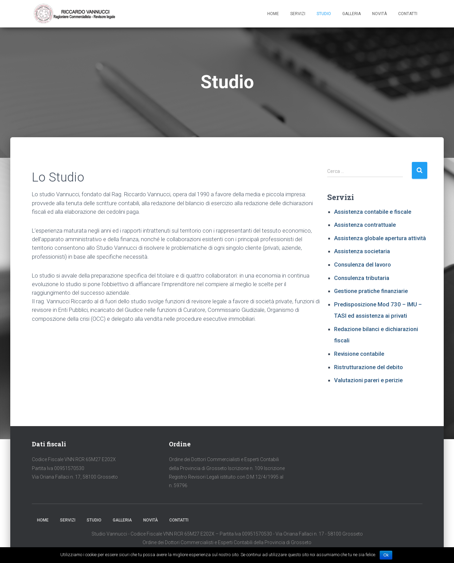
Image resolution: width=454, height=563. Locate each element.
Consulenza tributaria (361, 278)
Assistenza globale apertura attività (380, 239)
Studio (324, 14)
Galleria (351, 14)
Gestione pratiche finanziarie (371, 292)
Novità (379, 14)
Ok (386, 555)
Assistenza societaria (362, 252)
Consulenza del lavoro (362, 265)
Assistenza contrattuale (365, 225)
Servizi (297, 14)
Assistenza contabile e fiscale (372, 212)
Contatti (407, 14)
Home (273, 14)
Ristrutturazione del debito (368, 368)
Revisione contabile (359, 354)
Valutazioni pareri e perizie (368, 381)
